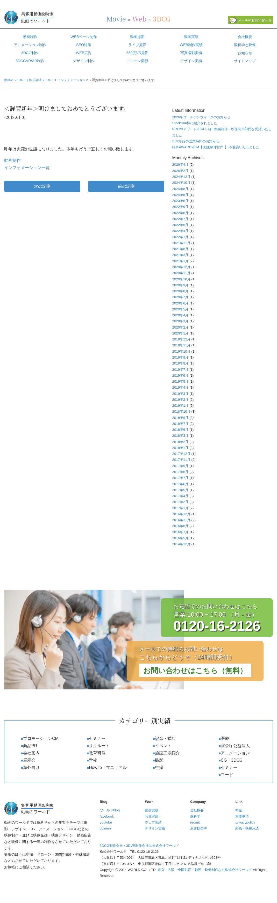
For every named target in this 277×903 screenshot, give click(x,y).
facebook (107, 816)
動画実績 (191, 37)
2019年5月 (180, 381)
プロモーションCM (41, 738)
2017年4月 (180, 496)
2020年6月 (180, 303)
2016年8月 (180, 526)
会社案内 (31, 753)
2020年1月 (180, 333)
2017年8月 (180, 472)
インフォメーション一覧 (27, 167)
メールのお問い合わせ (255, 20)
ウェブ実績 (153, 822)
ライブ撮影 (137, 45)
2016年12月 (181, 514)
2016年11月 (181, 520)
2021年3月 (180, 255)
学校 (93, 760)
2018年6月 (180, 430)
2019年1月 (180, 405)
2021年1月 (180, 261)
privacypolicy (245, 822)
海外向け (31, 767)
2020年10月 (181, 279)
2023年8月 (180, 201)
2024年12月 (181, 177)
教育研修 (97, 753)
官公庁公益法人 (235, 746)
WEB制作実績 (191, 45)
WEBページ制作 (83, 37)
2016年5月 (180, 538)
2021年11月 (181, 243)
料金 (238, 810)
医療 (225, 738)
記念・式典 (165, 738)
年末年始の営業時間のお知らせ (195, 141)
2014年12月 (181, 544)
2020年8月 (180, 291)
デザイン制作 (84, 61)
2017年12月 (181, 454)
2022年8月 (180, 213)
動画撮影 (137, 37)
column (105, 828)
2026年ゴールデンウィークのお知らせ (201, 117)
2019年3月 (180, 394)
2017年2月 (180, 502)
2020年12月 (181, 267)
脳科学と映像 (245, 45)
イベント (163, 746)
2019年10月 (181, 351)
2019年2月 (180, 400)
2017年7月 (180, 478)
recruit (195, 822)
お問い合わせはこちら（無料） (195, 671)
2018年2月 (180, 442)
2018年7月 (180, 424)
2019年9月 (180, 357)
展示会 (29, 760)
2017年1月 (180, 508)
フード (227, 775)
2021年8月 (180, 249)
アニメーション (235, 753)
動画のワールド (55, 17)
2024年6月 (180, 195)
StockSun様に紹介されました (194, 123)
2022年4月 (180, 231)
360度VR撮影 (137, 53)
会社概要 (245, 37)
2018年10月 (181, 411)
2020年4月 (180, 315)
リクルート (99, 746)
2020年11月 (181, 273)
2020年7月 (180, 297)
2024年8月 (180, 189)
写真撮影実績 (191, 53)
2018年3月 (180, 436)
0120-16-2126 (216, 625)
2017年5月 (180, 490)
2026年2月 (180, 171)
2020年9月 (180, 285)
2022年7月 (180, 219)
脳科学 (195, 816)
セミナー (97, 738)
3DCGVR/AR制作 (30, 61)
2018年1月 (180, 448)
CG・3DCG (232, 760)
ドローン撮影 (137, 61)
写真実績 (151, 816)
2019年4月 (180, 387)
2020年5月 (180, 309)
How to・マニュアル (108, 767)
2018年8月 (180, 418)
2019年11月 (181, 345)
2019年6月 (180, 375)
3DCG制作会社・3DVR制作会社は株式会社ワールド (139, 846)
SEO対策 (83, 45)
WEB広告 (83, 53)
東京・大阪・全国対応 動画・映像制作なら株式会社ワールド (205, 870)
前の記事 (126, 186)
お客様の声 (198, 828)
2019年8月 (180, 363)
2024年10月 (181, 183)
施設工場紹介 (167, 753)
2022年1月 (180, 237)
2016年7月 (180, 532)
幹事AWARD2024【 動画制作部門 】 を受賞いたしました (215, 147)
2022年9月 (180, 207)
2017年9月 (180, 466)
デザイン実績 (155, 828)
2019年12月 (181, 339)
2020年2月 (180, 327)
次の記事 (42, 186)
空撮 (159, 767)
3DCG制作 (30, 53)
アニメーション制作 (30, 45)
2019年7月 (180, 370)
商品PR (30, 746)
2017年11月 (181, 460)
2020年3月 (180, 321)
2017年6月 (180, 484)
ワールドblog (110, 810)
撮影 (159, 760)
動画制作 (30, 37)
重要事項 (242, 816)
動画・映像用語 (247, 828)
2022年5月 (180, 225)
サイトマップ (245, 61)
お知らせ (245, 53)
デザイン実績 (191, 61)
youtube (106, 822)
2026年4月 (180, 164)
